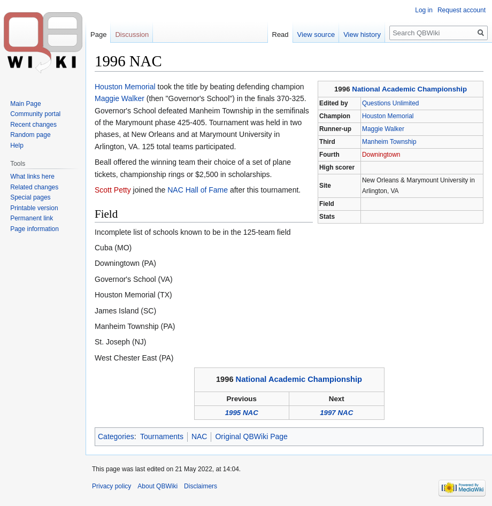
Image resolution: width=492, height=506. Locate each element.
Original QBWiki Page (251, 436)
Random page (30, 135)
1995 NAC (241, 413)
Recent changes (33, 124)
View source (316, 34)
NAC (199, 436)
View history (362, 34)
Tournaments (161, 436)
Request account (461, 10)
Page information (34, 229)
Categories (116, 436)
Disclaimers (200, 486)
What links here (32, 176)
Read (280, 34)
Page (98, 34)
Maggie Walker (383, 129)
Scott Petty (113, 190)
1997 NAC (336, 413)
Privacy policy (111, 486)
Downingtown (381, 154)
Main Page (25, 104)
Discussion (132, 34)
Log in (424, 10)
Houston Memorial (387, 116)
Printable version (34, 208)
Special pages (30, 197)
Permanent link (31, 218)
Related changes (34, 187)
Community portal (35, 114)
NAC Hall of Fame (197, 190)
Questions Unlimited (390, 103)
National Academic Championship (409, 89)
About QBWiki (157, 486)
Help (17, 145)
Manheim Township (389, 141)
